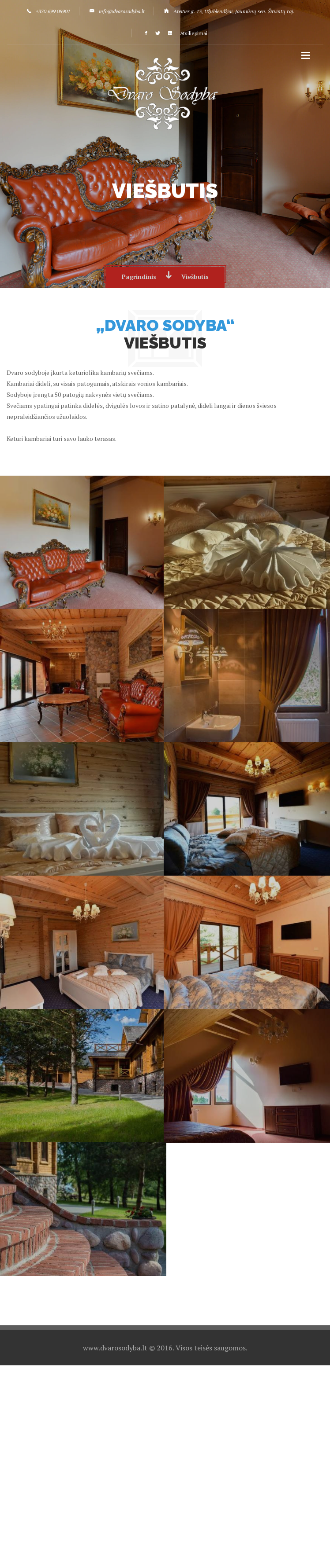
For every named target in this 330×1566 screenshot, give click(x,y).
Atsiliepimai (193, 33)
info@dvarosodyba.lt (122, 11)
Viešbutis (195, 276)
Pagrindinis (139, 276)
